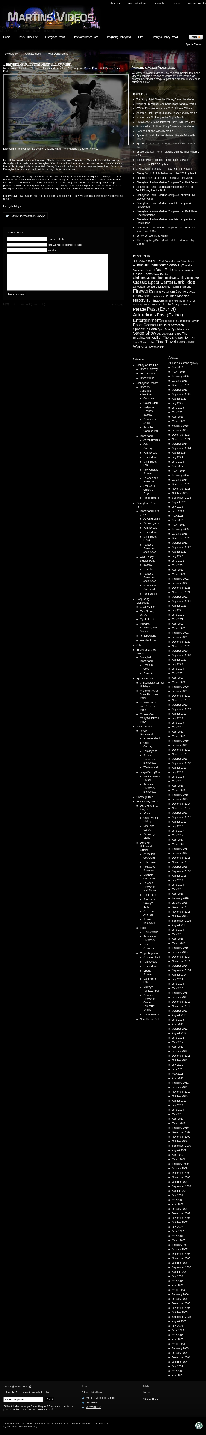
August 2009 (179, 1150)
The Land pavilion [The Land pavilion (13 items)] (176, 337)
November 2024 (181, 439)
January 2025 (180, 430)
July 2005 (177, 1325)
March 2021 (178, 628)
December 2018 (181, 749)
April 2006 (177, 1285)
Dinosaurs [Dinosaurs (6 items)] (139, 286)
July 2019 (177, 718)
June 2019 (178, 722)
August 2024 (179, 452)
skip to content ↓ (196, 3)
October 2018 (180, 758)
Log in (146, 1392)
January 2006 (180, 1298)
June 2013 (178, 1019)
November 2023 (181, 488)
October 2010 (180, 1096)
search (177, 3)
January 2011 (180, 1087)
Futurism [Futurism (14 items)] (168, 291)
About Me (115, 3)
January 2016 (180, 902)
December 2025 (181, 385)
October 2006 (180, 1262)
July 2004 (177, 1366)
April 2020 (177, 677)
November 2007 (181, 1217)
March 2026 (178, 371)
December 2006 (181, 1253)
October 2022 (180, 542)
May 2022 (177, 565)
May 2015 (177, 934)
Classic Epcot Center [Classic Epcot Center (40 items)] (153, 282)
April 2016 (177, 893)
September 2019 (181, 709)
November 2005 (181, 1307)
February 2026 (180, 376)
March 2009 (178, 1159)
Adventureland (151, 440)
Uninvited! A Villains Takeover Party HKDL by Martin (165, 121)
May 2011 (177, 1073)
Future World (150, 931)
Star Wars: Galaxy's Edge (149, 490)
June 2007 (178, 1231)
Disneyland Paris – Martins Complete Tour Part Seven (167, 182)
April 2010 (177, 1118)
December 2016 (181, 857)
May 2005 (177, 1334)
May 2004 (177, 1370)
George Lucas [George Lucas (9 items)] (185, 291)
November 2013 (181, 1006)
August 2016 (179, 875)
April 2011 (177, 1078)
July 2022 (177, 556)
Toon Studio (150, 593)
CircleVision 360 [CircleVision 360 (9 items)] (188, 277)
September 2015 (181, 920)
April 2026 (177, 367)
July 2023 (177, 506)
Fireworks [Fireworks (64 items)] (143, 291)
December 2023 (181, 484)
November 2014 (181, 961)
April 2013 (177, 1024)
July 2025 (177, 403)
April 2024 (177, 466)
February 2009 (180, 1163)
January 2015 (180, 952)
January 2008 (180, 1208)
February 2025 (180, 425)
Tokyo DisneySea (150, 772)
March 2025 (178, 421)
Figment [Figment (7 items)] (185, 286)
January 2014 (180, 997)
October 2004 (180, 1361)
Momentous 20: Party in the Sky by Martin (160, 117)
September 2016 (181, 871)
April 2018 (177, 785)
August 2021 (179, 605)
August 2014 (179, 974)
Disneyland (146, 435)
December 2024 (181, 434)
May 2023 (177, 515)
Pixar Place (149, 894)
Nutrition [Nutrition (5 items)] (185, 304)
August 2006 (179, 1271)
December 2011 (181, 1055)
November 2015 (181, 911)
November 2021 (181, 592)
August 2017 (179, 821)
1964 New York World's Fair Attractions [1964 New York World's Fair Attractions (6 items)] (170, 261)
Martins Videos (77, 148)
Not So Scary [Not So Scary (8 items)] (170, 304)
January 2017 (180, 853)
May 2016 (177, 889)
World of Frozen (149, 640)
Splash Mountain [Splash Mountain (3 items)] (180, 329)
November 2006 (181, 1258)
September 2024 (181, 448)
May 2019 (177, 727)
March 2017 (178, 844)
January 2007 (180, 1249)
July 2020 (177, 664)
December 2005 (181, 1303)
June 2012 (178, 1037)
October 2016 (180, 866)
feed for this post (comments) (24, 310)
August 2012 (179, 1033)
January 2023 (180, 533)
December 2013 (181, 1001)
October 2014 (180, 965)
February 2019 (180, 740)
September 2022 (181, 547)
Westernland (150, 767)
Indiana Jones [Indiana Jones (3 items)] (172, 300)
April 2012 (177, 1046)
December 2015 (181, 907)
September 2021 (181, 601)
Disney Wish (147, 378)
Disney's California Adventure (146, 391)
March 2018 (178, 790)
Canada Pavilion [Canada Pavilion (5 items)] (183, 270)
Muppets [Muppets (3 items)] (156, 304)
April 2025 (177, 416)
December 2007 (181, 1213)
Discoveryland (151, 523)
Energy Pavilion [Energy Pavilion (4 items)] (171, 286)
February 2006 (180, 1294)
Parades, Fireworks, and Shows (149, 548)
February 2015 (180, 947)
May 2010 (177, 1114)
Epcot (143, 927)
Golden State (150, 402)
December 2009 (181, 1132)
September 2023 (181, 497)
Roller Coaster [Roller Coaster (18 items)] (144, 325)
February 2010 (180, 1127)
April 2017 (177, 839)
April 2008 (177, 1204)
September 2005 (181, 1316)
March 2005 (178, 1343)
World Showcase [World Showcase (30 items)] (148, 346)
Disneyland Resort (55, 37)
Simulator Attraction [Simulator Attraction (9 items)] (170, 325)
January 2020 (180, 691)
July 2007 (177, 1226)
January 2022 (180, 583)
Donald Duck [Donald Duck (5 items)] (154, 286)
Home (6, 37)
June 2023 (178, 511)
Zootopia (148, 673)
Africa (146, 813)
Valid (150, 1398)
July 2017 (177, 826)
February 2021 (180, 632)
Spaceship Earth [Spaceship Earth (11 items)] (145, 329)
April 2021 (177, 623)
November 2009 (181, 1136)
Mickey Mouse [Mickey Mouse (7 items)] (142, 304)
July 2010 (177, 1105)
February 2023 (180, 529)
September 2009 (181, 1145)
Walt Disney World (58, 53)
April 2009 (177, 1154)
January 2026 (180, 380)
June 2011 (178, 1069)
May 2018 (177, 781)
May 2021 (177, 619)
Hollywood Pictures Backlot (149, 411)
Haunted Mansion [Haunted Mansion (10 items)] (176, 296)
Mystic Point (147, 619)
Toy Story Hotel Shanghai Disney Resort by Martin (165, 99)
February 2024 (180, 475)
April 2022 (177, 569)
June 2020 (178, 668)
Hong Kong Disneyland (118, 37)
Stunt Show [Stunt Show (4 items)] (174, 333)
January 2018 (180, 799)
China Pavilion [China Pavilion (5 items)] (160, 274)
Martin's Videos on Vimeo (100, 1397)
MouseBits (92, 1402)
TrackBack (114, 311)
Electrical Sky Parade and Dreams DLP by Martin (164, 177)
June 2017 (178, 830)
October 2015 (180, 916)
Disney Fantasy (149, 369)
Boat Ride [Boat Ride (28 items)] (164, 269)
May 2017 (177, 835)
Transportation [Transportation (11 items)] (186, 342)
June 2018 (178, 776)
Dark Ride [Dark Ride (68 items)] (184, 282)
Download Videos (136, 3)
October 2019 (180, 704)
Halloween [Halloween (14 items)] (141, 296)
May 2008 (177, 1199)
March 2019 (178, 736)
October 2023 (180, 493)
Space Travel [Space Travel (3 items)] (164, 329)
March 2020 (178, 682)
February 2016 (180, 898)
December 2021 (181, 587)
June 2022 (178, 560)
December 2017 (181, 803)
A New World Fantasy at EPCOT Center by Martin (164, 168)
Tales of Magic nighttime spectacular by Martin (162, 159)
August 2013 (179, 1015)
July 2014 (177, 979)
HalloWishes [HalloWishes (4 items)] (157, 296)
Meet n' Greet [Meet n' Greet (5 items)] (188, 300)
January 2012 (180, 1051)
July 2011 (177, 1064)
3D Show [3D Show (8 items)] (139, 261)
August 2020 (179, 659)
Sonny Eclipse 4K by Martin (152, 235)
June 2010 (178, 1109)
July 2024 (177, 457)
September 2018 (181, 763)
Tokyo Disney (10, 53)
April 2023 (177, 520)
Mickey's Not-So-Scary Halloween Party (149, 694)
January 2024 (180, 479)
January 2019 (180, 745)
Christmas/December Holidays (28, 216)
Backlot (147, 564)
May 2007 (177, 1235)
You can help (159, 3)
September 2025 (181, 394)
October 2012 (180, 1028)
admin (10, 68)
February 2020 (180, 686)
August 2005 (179, 1321)
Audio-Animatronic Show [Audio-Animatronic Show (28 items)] (155, 265)
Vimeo (93, 148)
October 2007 (180, 1222)
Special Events (193, 44)
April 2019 (177, 731)
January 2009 (180, 1168)
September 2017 (181, 817)
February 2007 (180, 1244)
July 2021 (177, 610)
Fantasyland (150, 452)
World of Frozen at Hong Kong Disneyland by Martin (166, 103)
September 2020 (181, 655)
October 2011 (180, 1060)
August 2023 (179, 502)
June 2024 (178, 461)
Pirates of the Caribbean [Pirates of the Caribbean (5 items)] (175, 320)
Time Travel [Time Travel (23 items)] (166, 342)
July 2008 (177, 1195)
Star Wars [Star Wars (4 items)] (162, 333)
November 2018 (181, 754)
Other (141, 37)
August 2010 (179, 1100)
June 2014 (178, 983)
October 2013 (180, 1010)
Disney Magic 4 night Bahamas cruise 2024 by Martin (166, 173)
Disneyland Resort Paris (85, 37)
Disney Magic (147, 373)
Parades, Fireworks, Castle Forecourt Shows (149, 1002)
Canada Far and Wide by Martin (154, 130)
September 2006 (181, 1267)
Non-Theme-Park (150, 1019)
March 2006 (178, 1289)
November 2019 (181, 700)
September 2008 (181, 1186)
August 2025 (179, 398)
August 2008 (179, 1190)
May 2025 (177, 412)
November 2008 (181, 1177)
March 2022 (178, 574)
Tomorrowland (151, 497)
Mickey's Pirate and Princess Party (148, 706)
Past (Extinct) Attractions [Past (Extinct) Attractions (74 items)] (154, 311)
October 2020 (180, 650)
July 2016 (177, 880)
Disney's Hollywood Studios (146, 846)
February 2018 (180, 794)
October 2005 (180, 1312)
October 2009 (180, 1141)
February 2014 (180, 992)
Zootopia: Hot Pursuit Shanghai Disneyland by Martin (166, 112)
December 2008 (181, 1172)
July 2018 (177, 772)
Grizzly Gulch (147, 606)
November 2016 (181, 862)
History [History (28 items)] (139, 300)
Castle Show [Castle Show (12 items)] (142, 274)
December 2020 (181, 641)
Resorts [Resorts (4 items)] (195, 320)
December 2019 (181, 695)
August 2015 (179, 925)
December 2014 (181, 956)
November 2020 (181, 646)
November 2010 (181, 1091)
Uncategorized (33, 53)
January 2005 (180, 1352)
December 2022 (181, 538)
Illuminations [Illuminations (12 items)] (155, 300)
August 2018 (179, 767)
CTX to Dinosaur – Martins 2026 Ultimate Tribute (164, 108)
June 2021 (178, 614)
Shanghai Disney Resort (165, 37)
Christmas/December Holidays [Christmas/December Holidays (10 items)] (154, 277)
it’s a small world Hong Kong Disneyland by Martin (165, 126)
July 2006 (177, 1276)
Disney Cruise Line (28, 37)
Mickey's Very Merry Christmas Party (149, 718)
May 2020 (177, 673)
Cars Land (149, 398)
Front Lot (148, 569)
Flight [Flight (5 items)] (157, 291)
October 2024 (180, 443)
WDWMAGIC (93, 1407)
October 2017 (180, 812)
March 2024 (178, 470)
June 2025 (178, 407)
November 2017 (181, 808)
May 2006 (177, 1280)
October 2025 (180, 389)
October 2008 (180, 1181)
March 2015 (178, 943)
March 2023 (178, 524)
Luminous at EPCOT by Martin (153, 164)
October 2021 (180, 596)
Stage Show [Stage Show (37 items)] (144, 333)
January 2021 (180, 637)
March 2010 (178, 1123)
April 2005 (177, 1339)
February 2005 (180, 1348)
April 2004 (177, 1375)
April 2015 (177, 938)
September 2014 (181, 970)
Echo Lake (149, 862)
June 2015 (178, 929)
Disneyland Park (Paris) (55, 68)
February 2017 (180, 848)
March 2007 (178, 1240)
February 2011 (180, 1082)
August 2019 (179, 713)
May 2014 (177, 988)
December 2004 (181, 1357)
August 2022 (179, 551)
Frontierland (150, 457)
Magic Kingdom (149, 953)
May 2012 (177, 1042)
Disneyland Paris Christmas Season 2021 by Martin (37, 64)
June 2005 (178, 1330)
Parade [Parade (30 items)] (139, 309)
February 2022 (180, 578)
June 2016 (178, 884)
